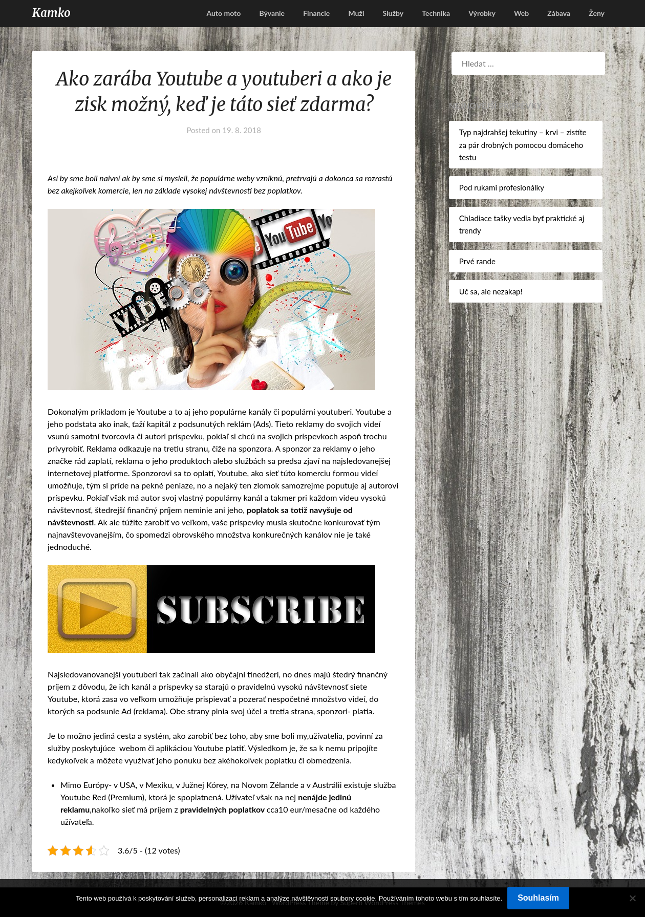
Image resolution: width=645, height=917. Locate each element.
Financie (316, 13)
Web (521, 13)
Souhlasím (538, 897)
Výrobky (482, 13)
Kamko (51, 13)
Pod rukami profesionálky (501, 187)
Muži (356, 13)
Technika (436, 13)
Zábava (558, 13)
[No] (632, 898)
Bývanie (272, 13)
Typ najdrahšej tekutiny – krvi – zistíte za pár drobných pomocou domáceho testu (523, 144)
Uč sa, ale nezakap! (491, 291)
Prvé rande (477, 261)
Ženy (597, 13)
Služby (393, 13)
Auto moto (223, 13)
